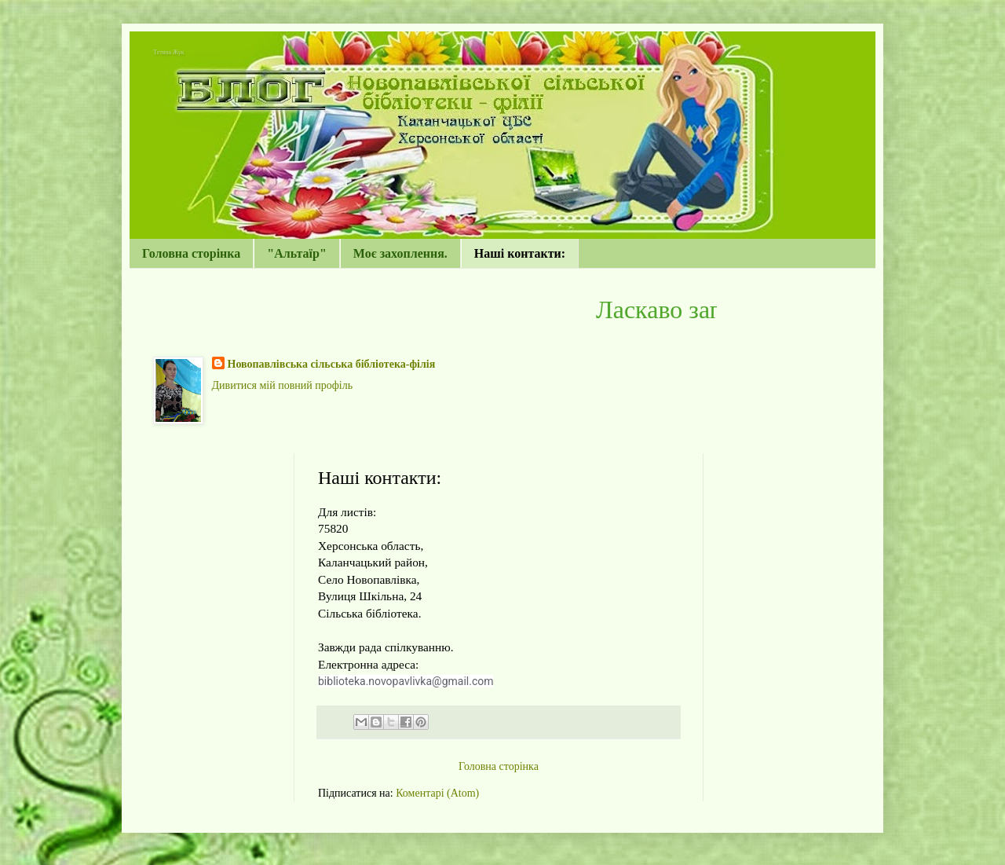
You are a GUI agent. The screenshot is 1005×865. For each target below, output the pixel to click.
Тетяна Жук (169, 52)
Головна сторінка (191, 253)
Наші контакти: (519, 253)
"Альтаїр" (297, 253)
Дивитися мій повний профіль (282, 385)
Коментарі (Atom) (437, 793)
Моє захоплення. (400, 253)
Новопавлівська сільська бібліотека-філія (332, 364)
